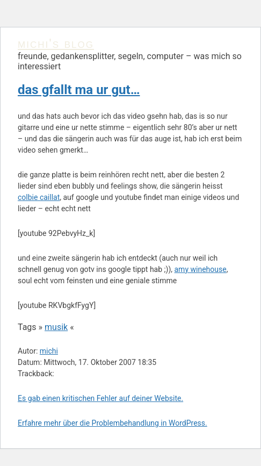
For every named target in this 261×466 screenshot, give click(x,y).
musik (56, 327)
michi (49, 351)
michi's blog (56, 43)
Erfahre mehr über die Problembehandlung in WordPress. (112, 423)
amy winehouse (201, 269)
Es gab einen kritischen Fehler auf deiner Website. (100, 398)
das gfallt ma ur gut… (79, 89)
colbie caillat (39, 197)
